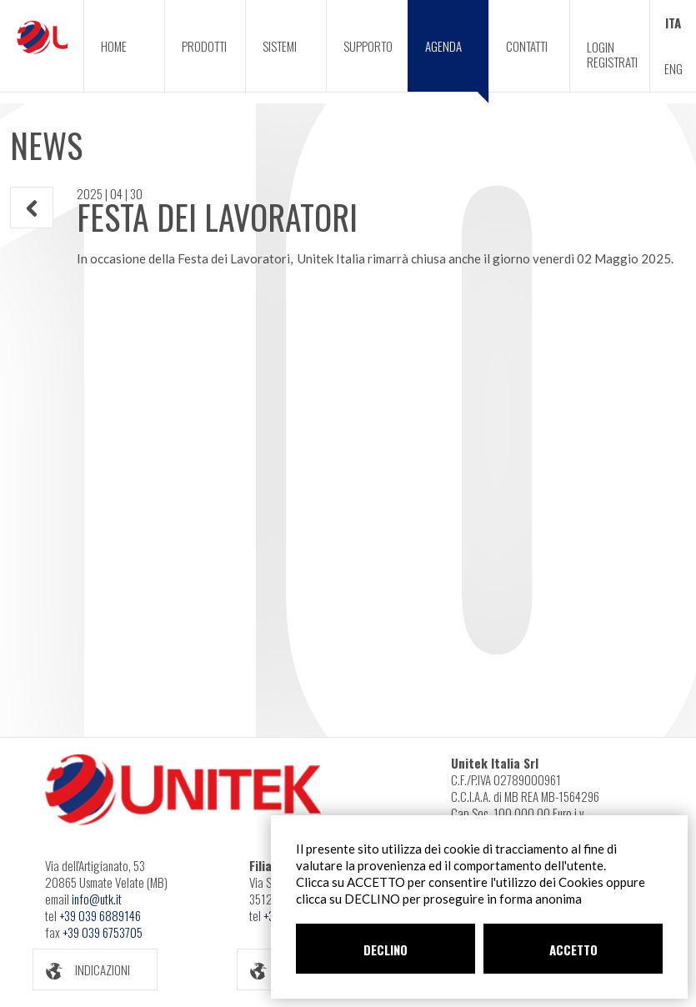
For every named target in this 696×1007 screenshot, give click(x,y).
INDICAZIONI (81, 969)
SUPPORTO (368, 46)
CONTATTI (527, 46)
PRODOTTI (204, 46)
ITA (673, 22)
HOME (114, 46)
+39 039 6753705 (103, 932)
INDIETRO (32, 208)
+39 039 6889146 (100, 915)
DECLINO (385, 949)
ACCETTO (573, 949)
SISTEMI (280, 46)
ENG (673, 68)
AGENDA (456, 64)
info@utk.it (97, 898)
